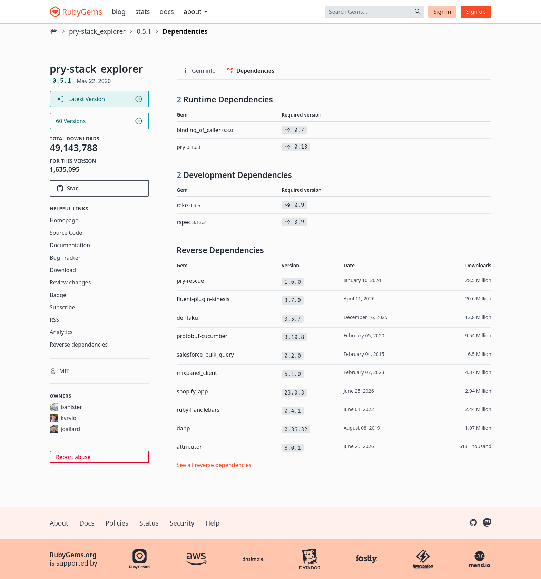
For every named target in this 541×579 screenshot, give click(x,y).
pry (188, 147)
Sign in (442, 12)
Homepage (64, 220)
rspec (191, 222)
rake (188, 205)
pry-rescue (190, 280)
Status (149, 523)
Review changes (70, 282)
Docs (167, 11)
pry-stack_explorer (97, 31)
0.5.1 (144, 31)
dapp (183, 428)
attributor (189, 446)
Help (212, 523)
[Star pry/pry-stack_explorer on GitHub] (99, 188)
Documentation (70, 245)
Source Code (66, 233)
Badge (58, 295)
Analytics (61, 332)
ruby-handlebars (198, 409)
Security (182, 523)
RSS (54, 319)
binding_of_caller (205, 130)
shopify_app (192, 391)
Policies (117, 523)
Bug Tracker (65, 257)
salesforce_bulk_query (205, 354)
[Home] (53, 31)
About (59, 523)
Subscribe (62, 307)
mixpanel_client (197, 373)
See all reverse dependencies (214, 465)
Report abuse (73, 457)
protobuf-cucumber (202, 336)
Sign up (476, 12)
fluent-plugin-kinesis (203, 299)
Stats (142, 11)
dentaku (187, 317)
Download (63, 270)
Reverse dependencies (79, 344)
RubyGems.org (73, 554)
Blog (119, 11)
